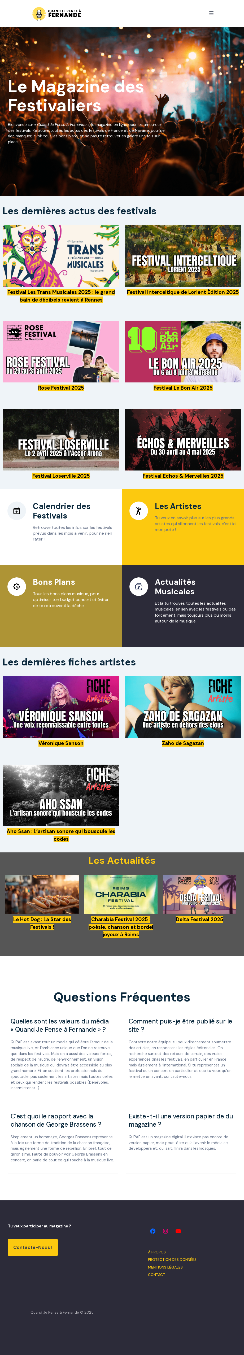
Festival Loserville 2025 (61, 476)
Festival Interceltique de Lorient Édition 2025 (183, 292)
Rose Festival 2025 (61, 388)
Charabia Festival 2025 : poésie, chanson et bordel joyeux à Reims (121, 927)
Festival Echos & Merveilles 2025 (183, 476)
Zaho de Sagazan (183, 743)
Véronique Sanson (61, 743)
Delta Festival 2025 (199, 919)
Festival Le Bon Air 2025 (183, 388)
